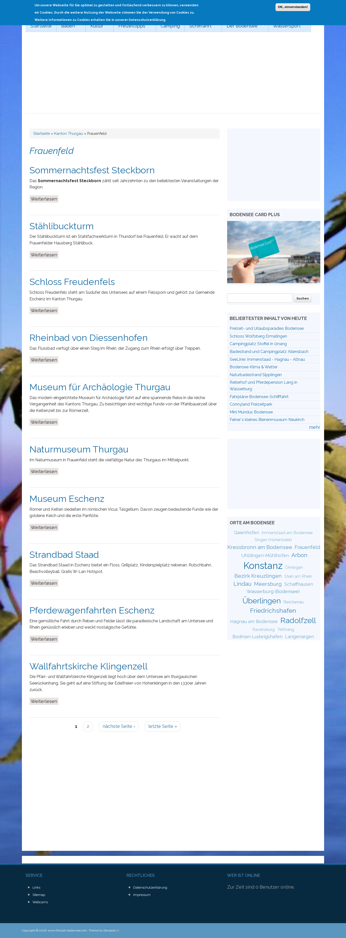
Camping (170, 25)
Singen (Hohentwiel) (273, 539)
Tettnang (285, 629)
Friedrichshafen (273, 610)
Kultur (98, 26)
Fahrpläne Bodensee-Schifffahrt (259, 396)
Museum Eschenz (66, 498)
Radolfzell (298, 620)
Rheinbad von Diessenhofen (88, 337)
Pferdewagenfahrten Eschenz (91, 610)
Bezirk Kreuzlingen (258, 576)
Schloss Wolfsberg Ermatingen (258, 336)
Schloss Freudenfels (72, 281)
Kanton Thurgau (68, 133)
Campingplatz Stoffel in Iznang (258, 343)
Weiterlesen (44, 199)
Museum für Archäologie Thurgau (99, 387)
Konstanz (263, 565)
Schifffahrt (201, 26)
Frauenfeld (307, 547)
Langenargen (299, 636)
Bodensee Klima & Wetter (254, 367)
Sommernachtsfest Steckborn (92, 170)
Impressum (142, 895)
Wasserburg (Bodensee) (273, 591)
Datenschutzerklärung (150, 887)
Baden (69, 26)
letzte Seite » (162, 726)
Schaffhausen (298, 584)
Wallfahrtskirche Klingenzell (88, 666)
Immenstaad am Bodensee (287, 532)
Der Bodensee (243, 26)
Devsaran (111, 930)
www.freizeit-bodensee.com (67, 930)
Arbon (299, 555)
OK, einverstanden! (293, 6)
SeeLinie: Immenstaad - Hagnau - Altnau (267, 359)
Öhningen (294, 567)
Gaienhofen (246, 532)
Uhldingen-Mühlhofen (265, 555)
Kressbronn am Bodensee (259, 547)
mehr (314, 427)
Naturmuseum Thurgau (78, 449)
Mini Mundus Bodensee (251, 412)
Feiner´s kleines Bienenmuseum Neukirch (267, 419)
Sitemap (38, 895)
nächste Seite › (118, 726)
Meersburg (268, 584)
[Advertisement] (173, 75)
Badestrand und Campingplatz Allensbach (269, 351)
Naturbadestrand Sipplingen (256, 374)
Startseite (41, 25)
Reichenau (293, 601)
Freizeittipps (133, 26)
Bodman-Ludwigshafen (257, 636)
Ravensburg (263, 629)
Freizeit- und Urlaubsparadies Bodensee (267, 328)
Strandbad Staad (64, 554)
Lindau (242, 583)
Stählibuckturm (61, 226)
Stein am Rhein (298, 576)
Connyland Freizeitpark (251, 404)
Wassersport (287, 26)
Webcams (40, 902)
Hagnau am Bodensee (254, 621)
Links (36, 887)
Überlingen (262, 600)
